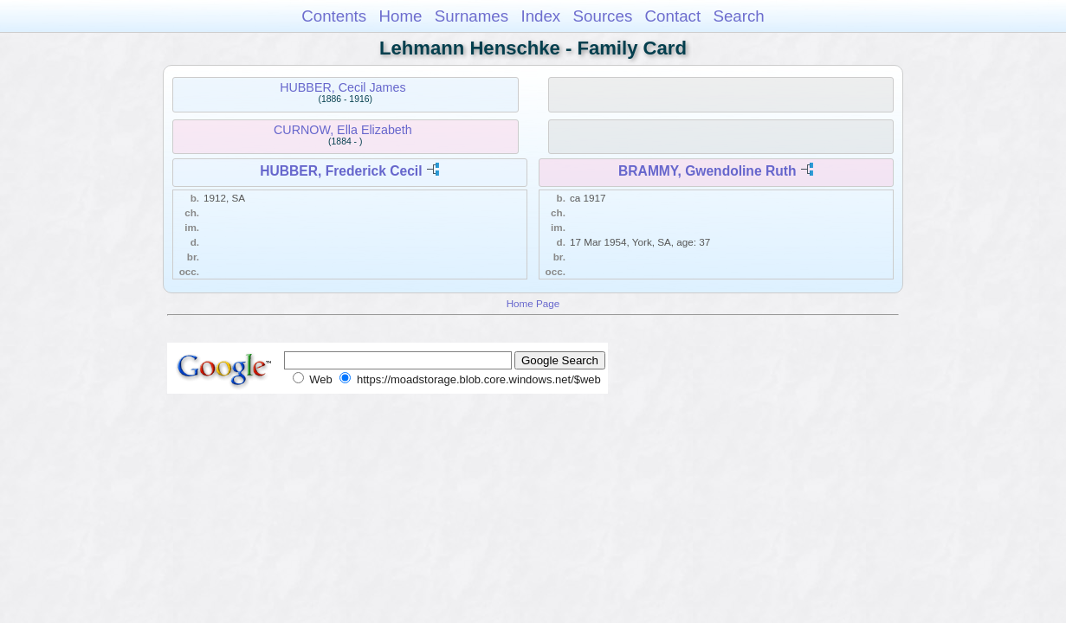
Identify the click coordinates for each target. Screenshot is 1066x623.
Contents (333, 16)
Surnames (471, 16)
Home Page (533, 303)
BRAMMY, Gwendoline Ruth (707, 171)
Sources (603, 16)
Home (400, 16)
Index (540, 16)
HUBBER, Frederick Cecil (341, 171)
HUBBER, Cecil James (342, 87)
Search (738, 16)
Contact (673, 16)
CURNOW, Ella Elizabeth (343, 130)
